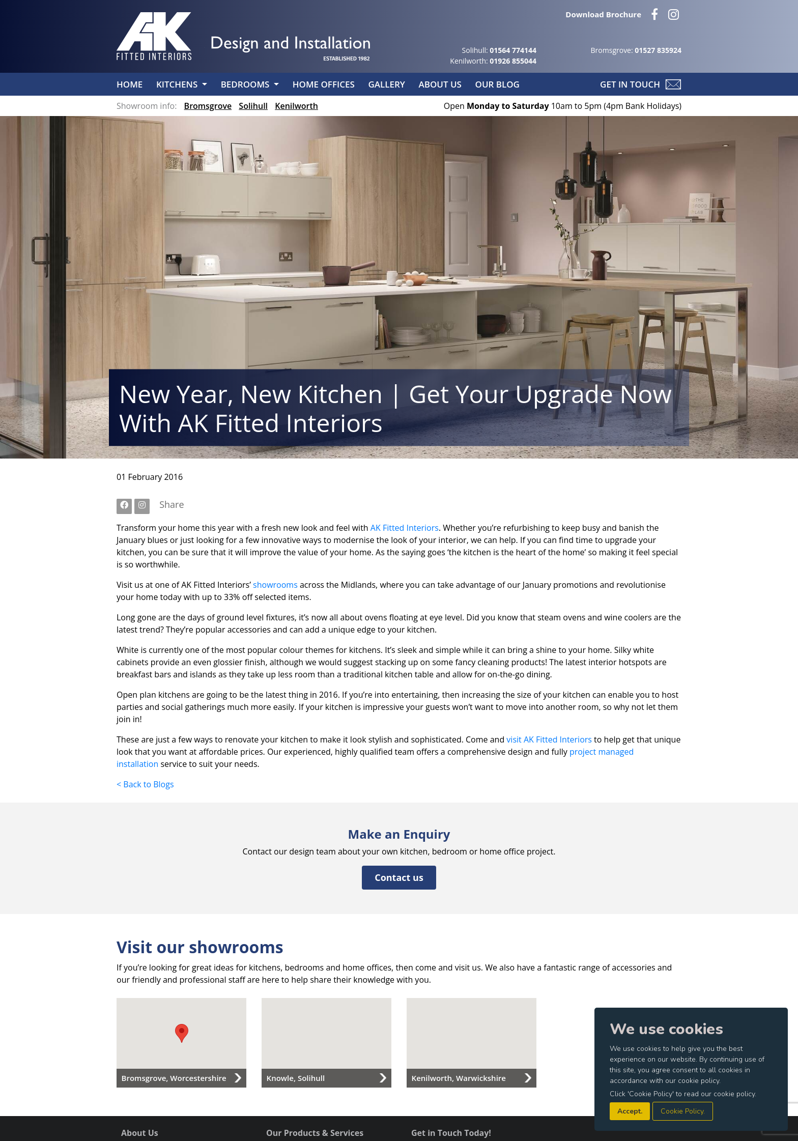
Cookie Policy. (683, 1111)
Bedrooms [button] (246, 84)
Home (131, 84)
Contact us (399, 877)
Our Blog (497, 84)
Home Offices (325, 84)
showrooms (275, 584)
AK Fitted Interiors (404, 527)
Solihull (253, 105)
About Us (441, 84)
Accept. (629, 1111)
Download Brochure (603, 14)
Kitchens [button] (178, 84)
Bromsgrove (208, 105)
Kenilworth (296, 105)
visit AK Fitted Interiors (549, 739)
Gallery (387, 84)
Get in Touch (630, 84)
